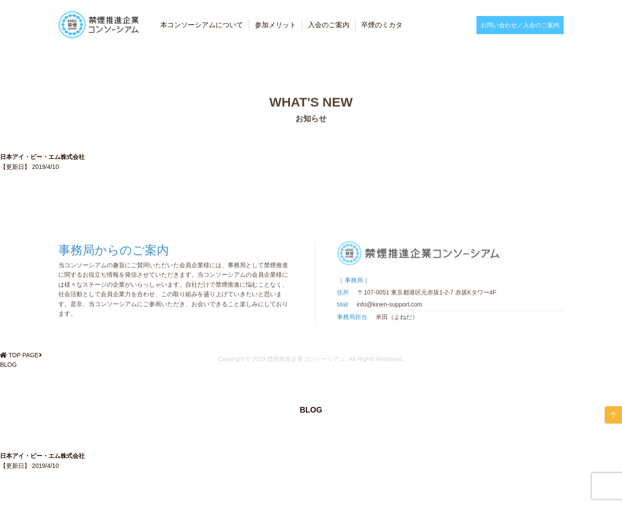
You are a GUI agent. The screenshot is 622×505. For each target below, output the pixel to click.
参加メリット (275, 25)
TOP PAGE (24, 355)
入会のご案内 (328, 25)
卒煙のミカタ (382, 25)
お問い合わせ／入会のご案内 (520, 25)
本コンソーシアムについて (201, 25)
